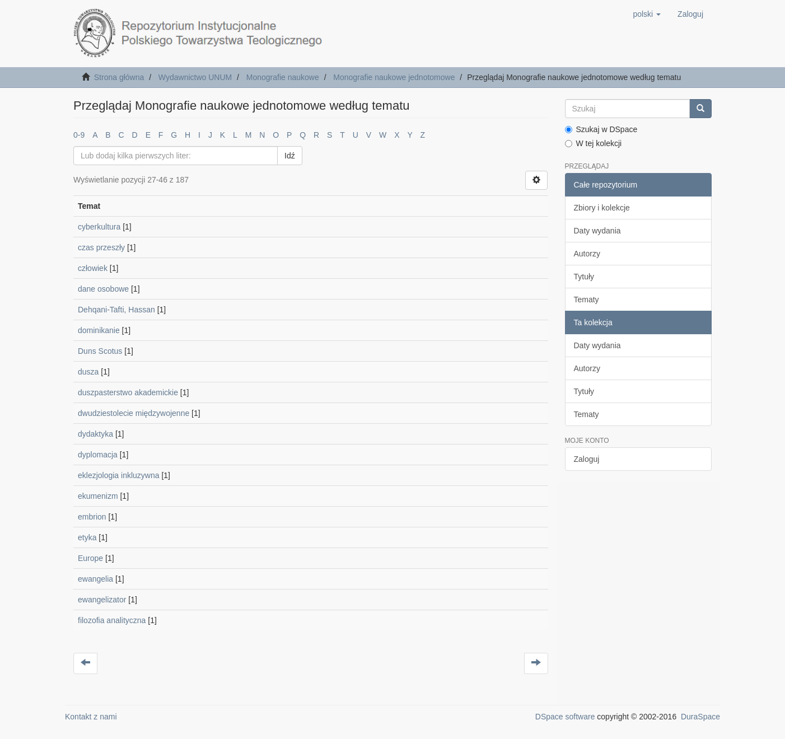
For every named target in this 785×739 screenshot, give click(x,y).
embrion (92, 516)
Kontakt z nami (91, 716)
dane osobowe (103, 288)
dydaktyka (95, 433)
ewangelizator (102, 599)
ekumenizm (98, 496)
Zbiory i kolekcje (602, 207)
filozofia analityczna (112, 620)
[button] (646, 14)
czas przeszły (101, 247)
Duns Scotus (100, 351)
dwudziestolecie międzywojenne (133, 413)
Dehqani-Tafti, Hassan (116, 309)
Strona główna (119, 77)
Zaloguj (587, 459)
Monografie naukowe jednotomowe (394, 77)
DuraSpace (700, 716)
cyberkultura (99, 226)
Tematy (586, 299)
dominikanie (99, 330)
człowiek (93, 268)
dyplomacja (98, 454)
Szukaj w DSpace (601, 129)
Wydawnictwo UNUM (195, 77)
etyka (87, 537)
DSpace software (565, 716)
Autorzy (587, 253)
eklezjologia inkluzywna (119, 475)
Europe (90, 558)
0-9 (79, 134)
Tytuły (584, 276)
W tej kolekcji (593, 143)
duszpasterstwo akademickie (128, 392)
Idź (289, 155)
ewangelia (95, 578)
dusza (88, 371)
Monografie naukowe (282, 77)
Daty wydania (597, 230)
